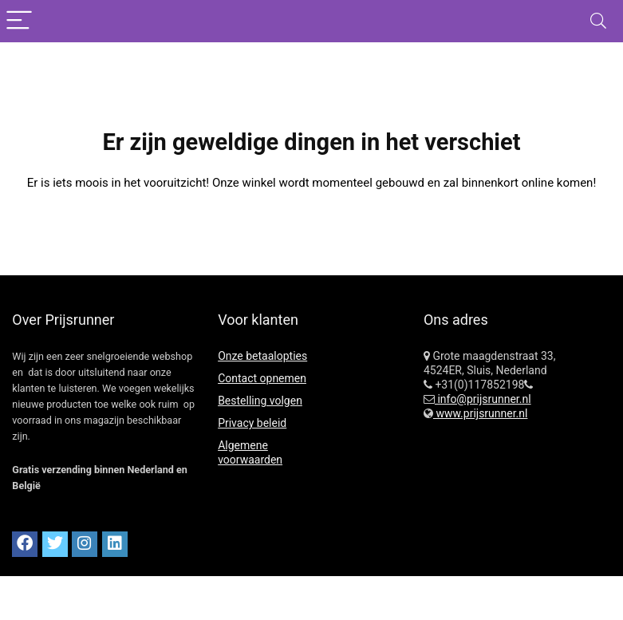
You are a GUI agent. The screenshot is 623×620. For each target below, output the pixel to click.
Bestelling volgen (260, 400)
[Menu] (19, 21)
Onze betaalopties (262, 355)
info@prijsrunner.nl (483, 399)
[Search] (598, 21)
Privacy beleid (252, 423)
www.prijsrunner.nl (480, 413)
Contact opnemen (262, 378)
